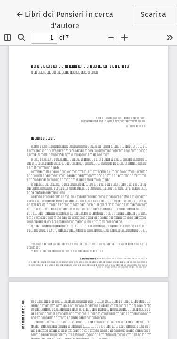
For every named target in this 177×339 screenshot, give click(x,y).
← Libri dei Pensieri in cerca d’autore (72, 19)
